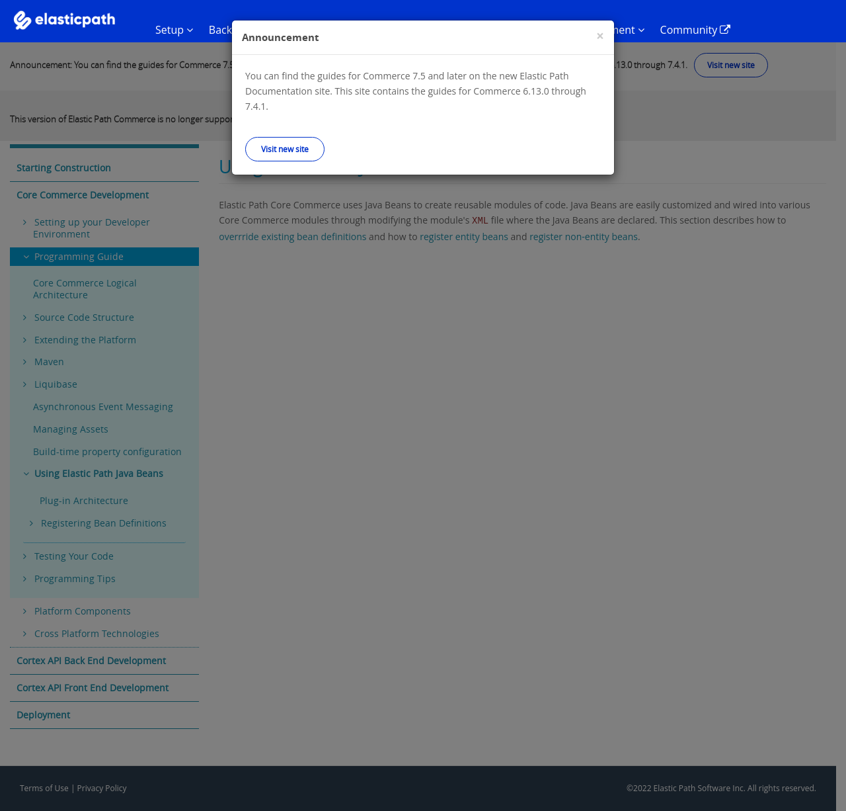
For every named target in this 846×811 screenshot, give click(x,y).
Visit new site (285, 149)
